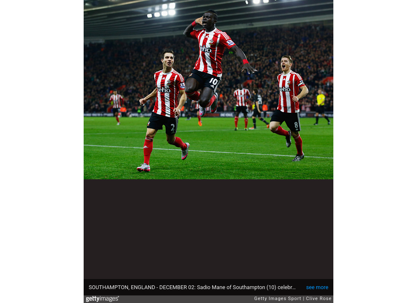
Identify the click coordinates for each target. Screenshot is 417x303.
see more (317, 287)
